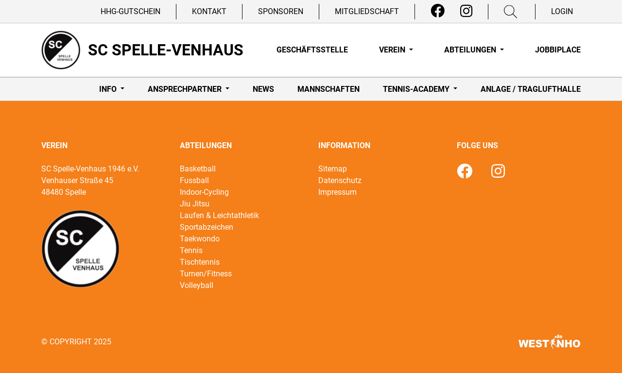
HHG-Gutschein (130, 11)
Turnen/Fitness (206, 273)
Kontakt (209, 11)
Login (562, 11)
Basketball (198, 168)
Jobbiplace (558, 49)
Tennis (191, 250)
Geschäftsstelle (312, 49)
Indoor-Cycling (204, 192)
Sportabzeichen (206, 227)
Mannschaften (328, 89)
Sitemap (332, 168)
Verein (393, 49)
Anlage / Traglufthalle (531, 89)
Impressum (337, 192)
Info (109, 89)
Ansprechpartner (186, 89)
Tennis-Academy (417, 89)
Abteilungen (471, 49)
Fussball (194, 180)
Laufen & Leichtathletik (219, 215)
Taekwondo (200, 238)
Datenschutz (340, 180)
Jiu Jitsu (194, 203)
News (263, 89)
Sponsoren (280, 11)
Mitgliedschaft (367, 11)
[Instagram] (466, 11)
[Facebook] (437, 11)
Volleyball (196, 285)
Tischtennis (200, 262)
